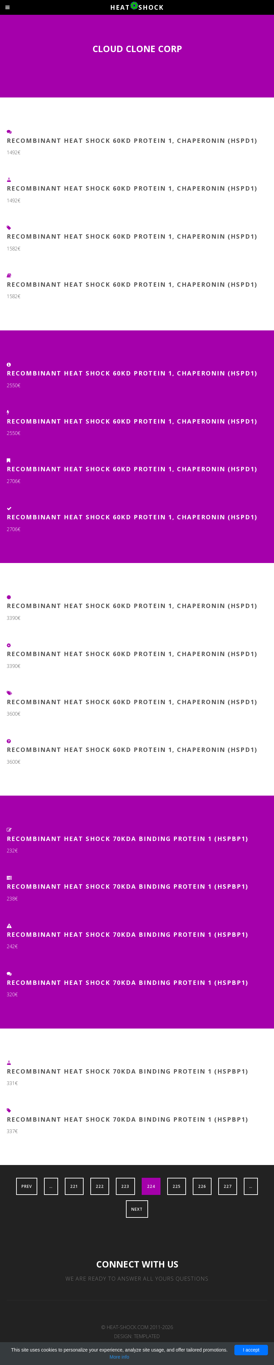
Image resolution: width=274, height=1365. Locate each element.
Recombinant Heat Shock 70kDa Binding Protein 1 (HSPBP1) (127, 838)
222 (100, 1186)
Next (137, 1209)
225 (177, 1186)
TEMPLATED (147, 1336)
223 (125, 1186)
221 (74, 1186)
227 (228, 1186)
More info (119, 1357)
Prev (26, 1186)
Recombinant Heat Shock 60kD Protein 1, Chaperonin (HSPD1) (132, 140)
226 (202, 1186)
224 (151, 1186)
